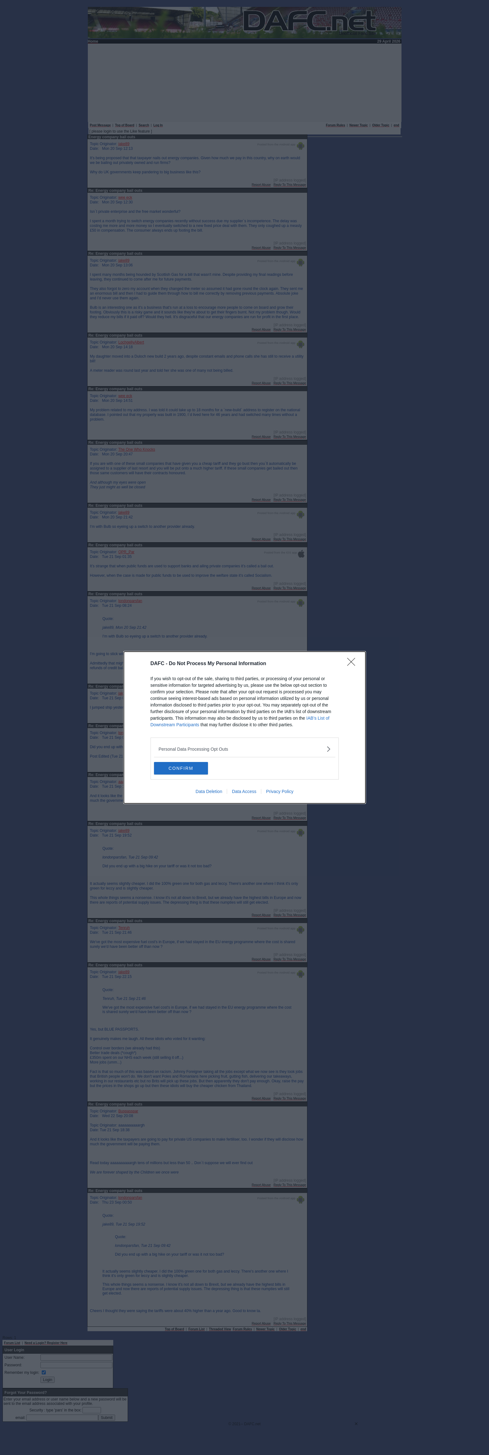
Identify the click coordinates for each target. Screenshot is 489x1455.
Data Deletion (209, 791)
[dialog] (244, 727)
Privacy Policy (279, 791)
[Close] (353, 664)
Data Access (244, 791)
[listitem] (245, 749)
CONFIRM (183, 768)
